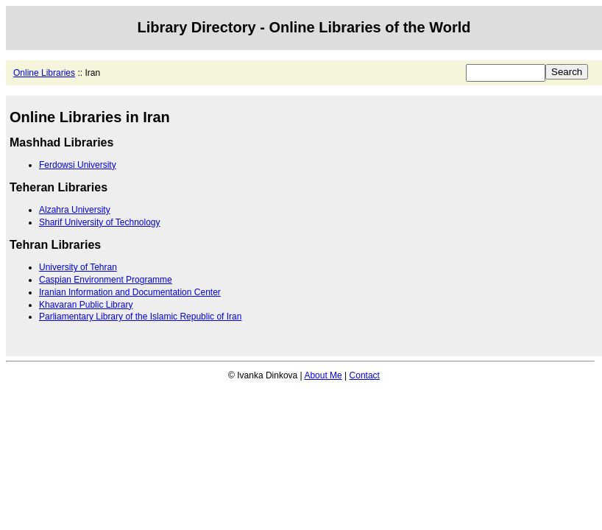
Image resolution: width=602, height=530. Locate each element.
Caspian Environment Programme (105, 280)
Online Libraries (44, 73)
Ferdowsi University (77, 165)
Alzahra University (74, 210)
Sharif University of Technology (99, 222)
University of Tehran (78, 267)
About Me (322, 375)
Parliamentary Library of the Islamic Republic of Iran (140, 316)
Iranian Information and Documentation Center (130, 292)
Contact (365, 375)
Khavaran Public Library (85, 305)
